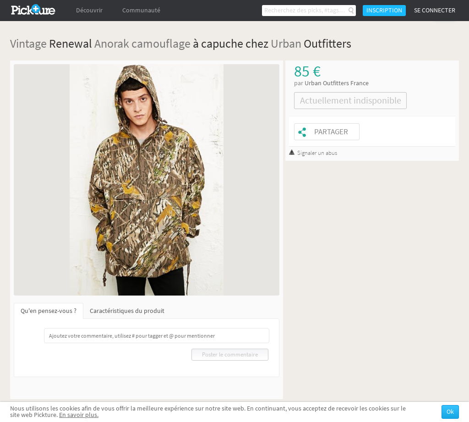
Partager (331, 131)
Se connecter (434, 10)
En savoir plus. (78, 415)
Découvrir (89, 10)
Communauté (141, 10)
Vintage (28, 43)
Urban (286, 43)
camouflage (161, 43)
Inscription (384, 10)
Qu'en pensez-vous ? (48, 311)
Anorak (111, 43)
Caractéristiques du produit (127, 311)
